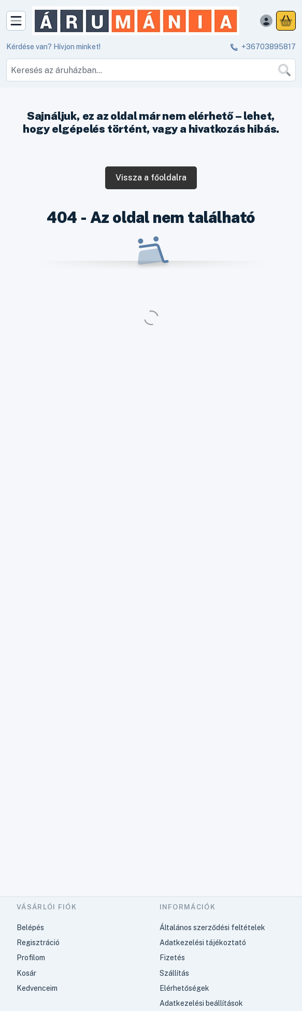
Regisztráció (38, 942)
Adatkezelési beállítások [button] (201, 1003)
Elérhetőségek (184, 988)
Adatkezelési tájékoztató (203, 942)
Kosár (26, 973)
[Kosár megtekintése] (286, 21)
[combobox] (151, 70)
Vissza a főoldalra (151, 177)
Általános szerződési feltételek (212, 927)
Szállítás (174, 973)
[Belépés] (266, 21)
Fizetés (172, 957)
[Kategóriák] (16, 21)
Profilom (31, 957)
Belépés (30, 927)
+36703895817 (268, 47)
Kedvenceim (37, 988)
